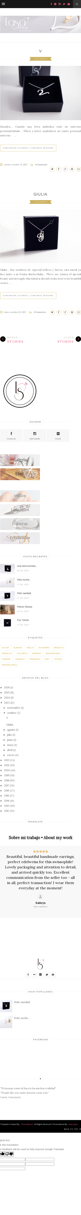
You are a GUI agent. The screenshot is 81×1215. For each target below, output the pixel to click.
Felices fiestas (24, 606)
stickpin (58, 659)
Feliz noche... (24, 579)
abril (9, 750)
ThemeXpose (26, 1124)
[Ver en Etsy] (40, 896)
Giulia (40, 194)
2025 (7, 692)
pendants (20, 659)
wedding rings (9, 665)
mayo (10, 745)
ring (47, 659)
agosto (11, 729)
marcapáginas (53, 653)
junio (10, 739)
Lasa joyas (73, 1124)
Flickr (58, 435)
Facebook (11, 435)
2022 (7, 760)
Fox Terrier (23, 620)
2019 (6, 775)
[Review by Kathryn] (40, 903)
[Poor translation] (9, 1154)
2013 (6, 805)
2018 (6, 780)
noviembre (13, 707)
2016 (6, 790)
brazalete (7, 653)
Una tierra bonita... (27, 566)
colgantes (40, 59)
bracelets (59, 647)
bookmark (44, 647)
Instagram (35, 435)
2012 (6, 810)
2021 (6, 765)
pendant (6, 659)
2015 (6, 795)
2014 (6, 800)
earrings (36, 653)
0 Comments (41, 164)
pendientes (34, 659)
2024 (7, 697)
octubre (12, 712)
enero (10, 755)
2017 (6, 785)
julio (9, 734)
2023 (7, 702)
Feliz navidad (24, 593)
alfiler (5, 647)
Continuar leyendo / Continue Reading (28, 148)
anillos (30, 647)
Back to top (72, 1129)
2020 (7, 770)
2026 (7, 687)
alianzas (17, 647)
